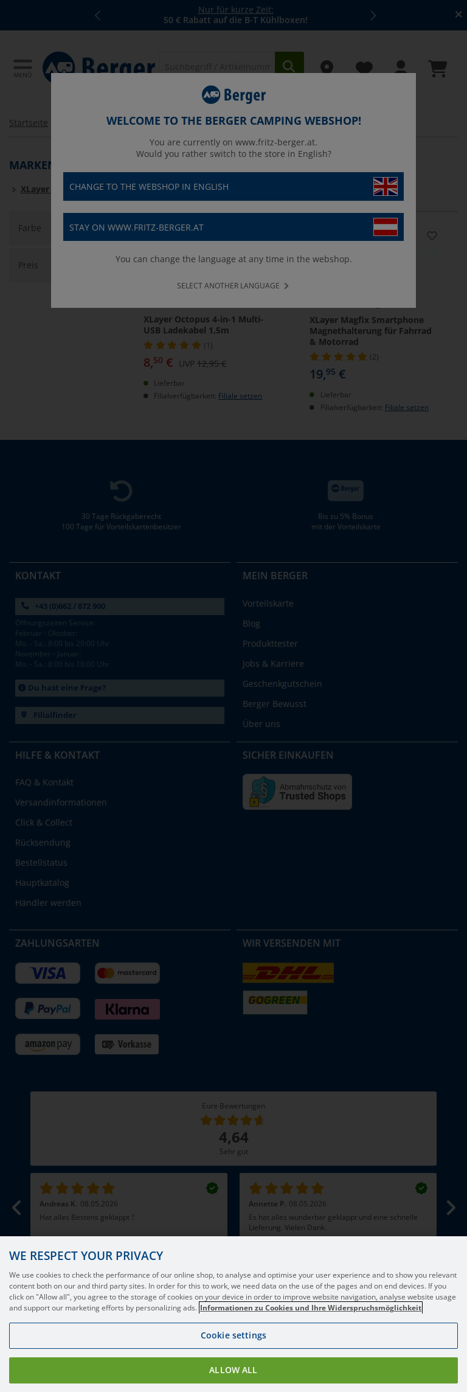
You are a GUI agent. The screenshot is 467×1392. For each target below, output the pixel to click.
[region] (233, 1314)
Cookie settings (233, 1335)
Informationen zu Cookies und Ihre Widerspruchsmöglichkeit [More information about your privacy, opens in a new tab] (310, 1308)
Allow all (233, 1370)
